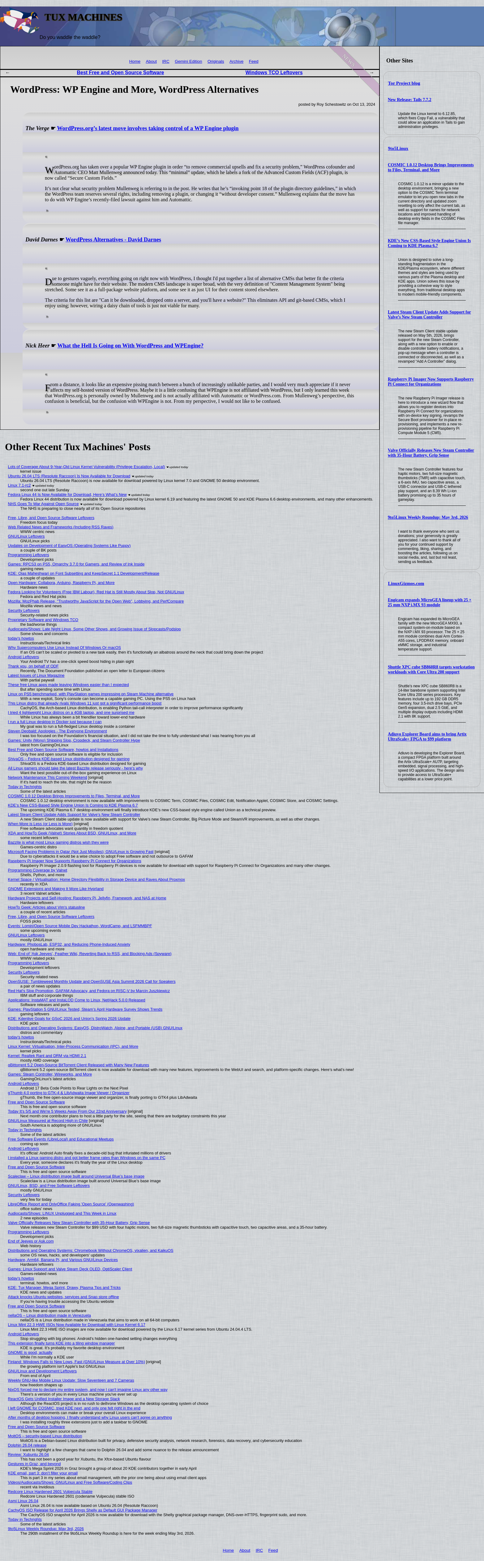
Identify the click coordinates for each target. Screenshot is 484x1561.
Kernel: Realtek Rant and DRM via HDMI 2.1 (47, 1055)
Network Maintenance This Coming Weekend (47, 777)
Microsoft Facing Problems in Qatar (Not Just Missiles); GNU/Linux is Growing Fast (81, 851)
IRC (165, 61)
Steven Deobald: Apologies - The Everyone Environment (57, 731)
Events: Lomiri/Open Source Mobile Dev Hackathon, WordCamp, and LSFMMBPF (80, 925)
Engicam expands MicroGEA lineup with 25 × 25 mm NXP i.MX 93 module (430, 602)
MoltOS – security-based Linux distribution (45, 1436)
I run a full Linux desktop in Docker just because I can (55, 721)
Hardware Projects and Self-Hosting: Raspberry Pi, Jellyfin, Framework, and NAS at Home (87, 898)
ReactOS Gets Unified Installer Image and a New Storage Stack (64, 1399)
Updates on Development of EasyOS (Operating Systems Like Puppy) (69, 545)
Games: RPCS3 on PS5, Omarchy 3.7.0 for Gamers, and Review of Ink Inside (76, 564)
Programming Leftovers (28, 554)
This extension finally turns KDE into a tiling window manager (61, 1343)
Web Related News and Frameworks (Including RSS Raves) (61, 527)
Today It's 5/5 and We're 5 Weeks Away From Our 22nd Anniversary (67, 1111)
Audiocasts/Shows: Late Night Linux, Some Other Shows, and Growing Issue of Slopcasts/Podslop (94, 629)
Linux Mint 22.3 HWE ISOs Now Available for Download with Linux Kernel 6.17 (76, 1324)
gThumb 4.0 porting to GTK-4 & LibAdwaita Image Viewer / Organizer (69, 1092)
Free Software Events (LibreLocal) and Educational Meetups (61, 1139)
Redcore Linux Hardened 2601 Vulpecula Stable (50, 1491)
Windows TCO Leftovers (274, 72)
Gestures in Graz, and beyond (34, 1463)
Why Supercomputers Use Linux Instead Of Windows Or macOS (64, 647)
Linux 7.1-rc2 (19, 485)
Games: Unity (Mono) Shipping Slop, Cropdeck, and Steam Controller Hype (74, 740)
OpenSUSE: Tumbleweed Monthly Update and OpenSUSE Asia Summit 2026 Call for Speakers (92, 981)
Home (134, 61)
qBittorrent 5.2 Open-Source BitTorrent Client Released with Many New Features (78, 1065)
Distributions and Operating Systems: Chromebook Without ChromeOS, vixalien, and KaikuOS (90, 1250)
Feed (254, 61)
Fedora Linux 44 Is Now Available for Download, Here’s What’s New (67, 494)
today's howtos (21, 638)
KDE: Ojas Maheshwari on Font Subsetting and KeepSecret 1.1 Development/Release (83, 573)
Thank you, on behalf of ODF (33, 666)
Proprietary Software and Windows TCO (43, 619)
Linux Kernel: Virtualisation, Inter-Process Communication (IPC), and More (73, 1046)
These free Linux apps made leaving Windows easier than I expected (68, 684)
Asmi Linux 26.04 (23, 1501)
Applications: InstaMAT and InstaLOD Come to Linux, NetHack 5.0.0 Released (76, 1000)
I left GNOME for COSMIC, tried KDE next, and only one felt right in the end (74, 1408)
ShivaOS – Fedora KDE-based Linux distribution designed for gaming (69, 759)
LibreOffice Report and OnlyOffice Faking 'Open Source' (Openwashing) (71, 1204)
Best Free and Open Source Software (120, 72)
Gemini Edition (188, 61)
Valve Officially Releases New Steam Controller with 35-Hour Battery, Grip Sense (431, 453)
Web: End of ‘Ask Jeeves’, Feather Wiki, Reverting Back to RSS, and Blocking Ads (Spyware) (90, 953)
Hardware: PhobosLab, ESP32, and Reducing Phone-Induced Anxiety (69, 944)
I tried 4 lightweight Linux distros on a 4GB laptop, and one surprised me (71, 712)
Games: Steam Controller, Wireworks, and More (50, 1074)
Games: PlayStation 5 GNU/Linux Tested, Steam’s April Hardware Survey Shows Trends (85, 1009)
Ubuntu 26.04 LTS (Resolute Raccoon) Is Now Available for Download (69, 476)
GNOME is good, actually (30, 1352)
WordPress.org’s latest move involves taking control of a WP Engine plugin (147, 128)
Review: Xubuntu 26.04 (28, 1454)
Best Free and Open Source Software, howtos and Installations (63, 749)
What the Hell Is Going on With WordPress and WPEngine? (130, 346)
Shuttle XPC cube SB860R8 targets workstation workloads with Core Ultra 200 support (431, 669)
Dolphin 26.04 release (27, 1445)
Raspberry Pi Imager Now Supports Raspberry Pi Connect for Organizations (431, 381)
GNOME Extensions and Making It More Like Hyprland (56, 888)
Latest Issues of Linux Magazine (36, 675)
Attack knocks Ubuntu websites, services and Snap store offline (63, 1296)
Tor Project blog (404, 83)
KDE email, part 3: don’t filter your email (43, 1473)
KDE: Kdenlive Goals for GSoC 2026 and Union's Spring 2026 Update (69, 1018)
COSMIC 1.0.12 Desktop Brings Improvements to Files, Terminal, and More (431, 167)
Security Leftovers (24, 610)
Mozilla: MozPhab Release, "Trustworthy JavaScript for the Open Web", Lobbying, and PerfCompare (96, 601)
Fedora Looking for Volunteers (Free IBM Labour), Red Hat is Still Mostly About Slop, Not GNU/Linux (96, 592)
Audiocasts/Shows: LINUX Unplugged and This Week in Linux (62, 1213)
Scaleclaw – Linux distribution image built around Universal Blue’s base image (76, 1176)
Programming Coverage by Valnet (37, 870)
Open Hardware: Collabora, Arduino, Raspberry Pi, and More (61, 582)
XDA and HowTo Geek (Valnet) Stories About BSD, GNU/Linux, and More (72, 833)
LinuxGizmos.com (406, 583)
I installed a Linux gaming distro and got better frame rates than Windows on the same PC (86, 1157)
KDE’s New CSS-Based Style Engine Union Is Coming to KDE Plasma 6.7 (429, 243)
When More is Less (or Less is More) (40, 823)
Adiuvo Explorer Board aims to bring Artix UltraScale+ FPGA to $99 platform (427, 736)
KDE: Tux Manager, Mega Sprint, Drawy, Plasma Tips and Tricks (64, 1287)
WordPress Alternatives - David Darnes (113, 240)
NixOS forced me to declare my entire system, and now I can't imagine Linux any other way (88, 1389)
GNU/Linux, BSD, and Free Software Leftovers (49, 1185)
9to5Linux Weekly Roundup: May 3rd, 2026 (428, 517)
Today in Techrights (25, 786)
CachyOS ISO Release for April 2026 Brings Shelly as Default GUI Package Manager (82, 1510)
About (151, 61)
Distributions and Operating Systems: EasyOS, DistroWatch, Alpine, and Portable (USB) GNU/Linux (95, 1028)
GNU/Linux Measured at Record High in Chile (48, 1120)
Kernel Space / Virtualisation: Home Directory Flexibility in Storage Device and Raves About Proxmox (96, 879)
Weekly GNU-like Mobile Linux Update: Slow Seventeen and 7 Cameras (71, 1380)
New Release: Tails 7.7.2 (409, 99)
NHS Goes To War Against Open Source (43, 503)
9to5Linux (398, 148)
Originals (216, 61)
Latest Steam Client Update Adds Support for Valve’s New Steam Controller (429, 314)
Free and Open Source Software (36, 1102)
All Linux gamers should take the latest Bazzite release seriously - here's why (75, 768)
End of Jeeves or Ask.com (31, 1241)
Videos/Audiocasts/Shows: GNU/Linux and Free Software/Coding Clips (70, 1482)
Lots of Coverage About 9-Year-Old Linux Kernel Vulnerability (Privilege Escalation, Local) (86, 466)
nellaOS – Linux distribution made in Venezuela (49, 1315)
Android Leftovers (23, 657)
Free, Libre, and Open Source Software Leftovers (51, 517)
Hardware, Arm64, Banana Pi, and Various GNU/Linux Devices (63, 1259)
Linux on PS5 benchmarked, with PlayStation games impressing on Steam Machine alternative (91, 694)
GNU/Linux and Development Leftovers (42, 1371)
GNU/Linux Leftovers (26, 536)
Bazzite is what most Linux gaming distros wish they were (58, 842)
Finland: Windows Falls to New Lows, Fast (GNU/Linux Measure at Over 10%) (76, 1361)
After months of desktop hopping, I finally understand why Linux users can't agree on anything (90, 1417)
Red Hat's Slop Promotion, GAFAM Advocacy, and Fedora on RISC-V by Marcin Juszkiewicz (89, 990)
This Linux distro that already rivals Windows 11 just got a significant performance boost (84, 703)
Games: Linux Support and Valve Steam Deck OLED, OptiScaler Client (70, 1269)
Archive (236, 61)
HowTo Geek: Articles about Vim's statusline (46, 907)
